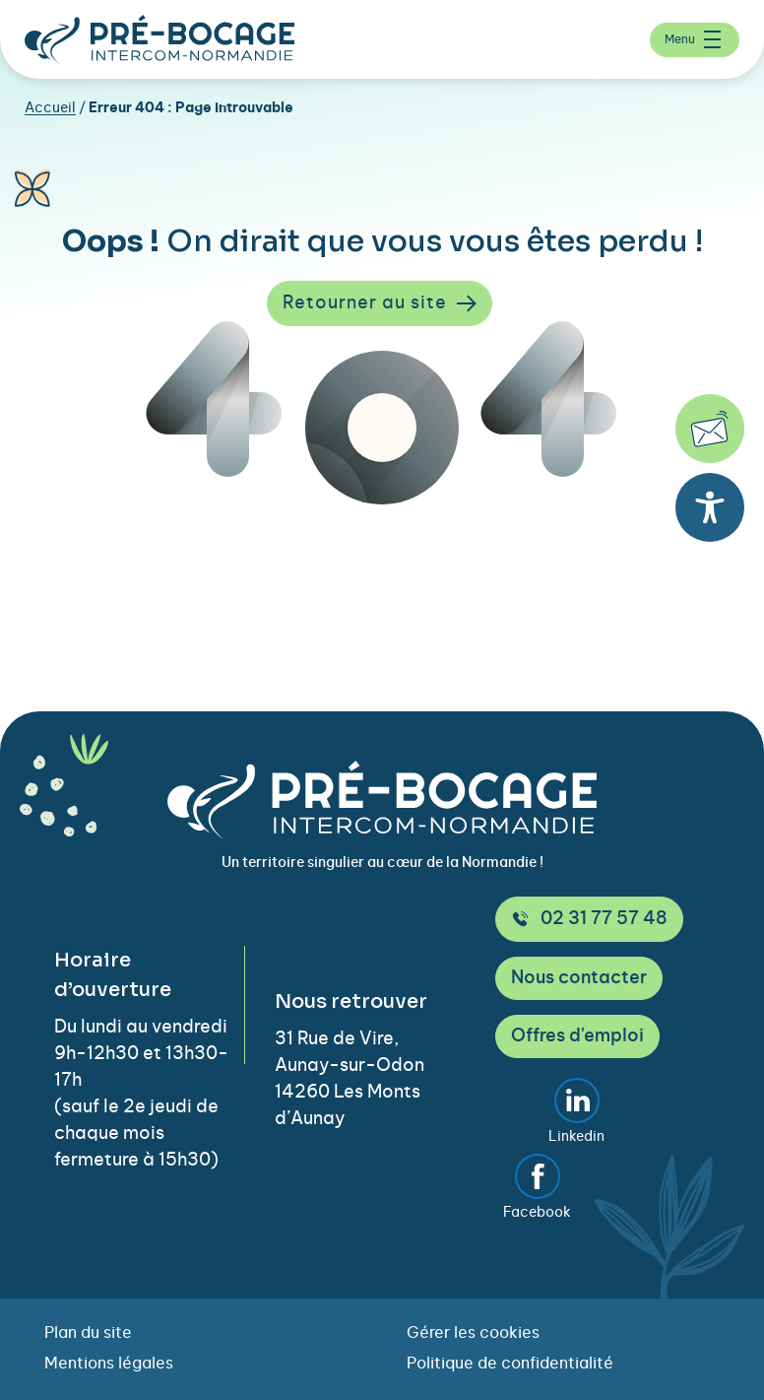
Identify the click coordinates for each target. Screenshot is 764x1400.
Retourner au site (380, 303)
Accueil (50, 108)
